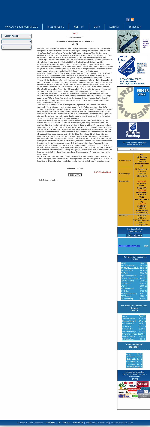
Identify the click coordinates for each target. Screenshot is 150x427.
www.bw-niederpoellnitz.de (21, 27)
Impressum (135, 27)
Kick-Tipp (79, 27)
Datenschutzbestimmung (129, 246)
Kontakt (114, 27)
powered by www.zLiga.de (122, 423)
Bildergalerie (55, 27)
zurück (75, 33)
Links (97, 27)
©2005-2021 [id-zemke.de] (97, 423)
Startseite (21, 423)
